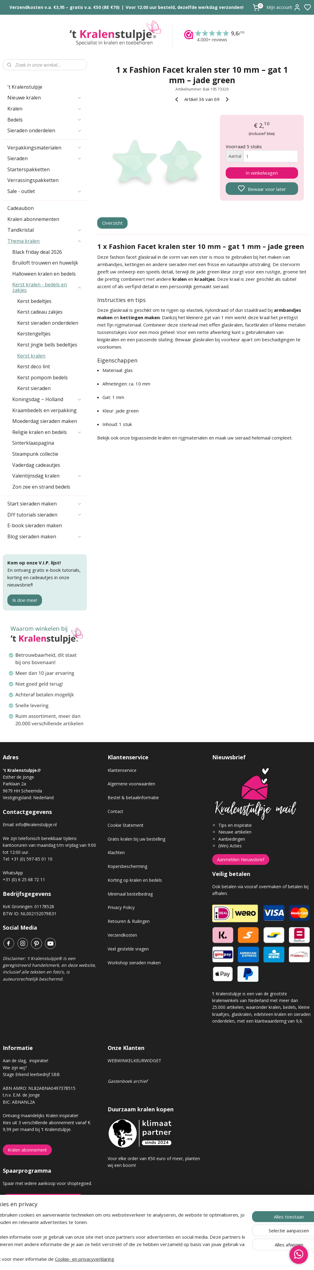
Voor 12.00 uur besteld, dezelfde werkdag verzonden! (184, 7)
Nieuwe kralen (44, 97)
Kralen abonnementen (33, 219)
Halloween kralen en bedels (44, 273)
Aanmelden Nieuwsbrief (240, 859)
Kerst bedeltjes (34, 301)
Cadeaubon (20, 208)
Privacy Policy (121, 907)
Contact (115, 811)
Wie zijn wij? (15, 1068)
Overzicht (112, 223)
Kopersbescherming (127, 866)
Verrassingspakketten (33, 180)
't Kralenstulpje (24, 86)
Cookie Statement (126, 825)
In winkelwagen (262, 173)
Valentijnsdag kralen (47, 475)
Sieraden (44, 158)
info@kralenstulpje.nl (36, 824)
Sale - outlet (44, 191)
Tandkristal (44, 230)
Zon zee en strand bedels (41, 486)
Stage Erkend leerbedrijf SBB (31, 1074)
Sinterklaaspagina (33, 442)
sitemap (178, 1258)
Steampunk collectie (35, 454)
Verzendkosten (122, 935)
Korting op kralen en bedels (135, 880)
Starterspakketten (28, 169)
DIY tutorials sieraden (44, 514)
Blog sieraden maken (44, 536)
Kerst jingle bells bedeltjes (47, 344)
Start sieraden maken (44, 503)
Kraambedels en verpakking (44, 410)
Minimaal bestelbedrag (130, 894)
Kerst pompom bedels (42, 377)
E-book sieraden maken (34, 525)
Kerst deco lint (33, 366)
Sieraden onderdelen (44, 130)
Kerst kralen (31, 355)
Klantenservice (122, 770)
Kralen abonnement (27, 1150)
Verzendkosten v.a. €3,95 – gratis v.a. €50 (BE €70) (65, 7)
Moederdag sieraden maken (44, 421)
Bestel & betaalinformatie (133, 797)
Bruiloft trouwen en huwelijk (45, 262)
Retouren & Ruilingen (129, 921)
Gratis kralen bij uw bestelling (136, 839)
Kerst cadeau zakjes (40, 311)
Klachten (116, 852)
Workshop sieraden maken (134, 963)
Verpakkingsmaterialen (44, 147)
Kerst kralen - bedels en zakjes (47, 287)
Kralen (44, 108)
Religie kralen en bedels (47, 432)
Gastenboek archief (127, 1081)
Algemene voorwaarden (131, 784)
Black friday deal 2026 (37, 252)
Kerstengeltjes (34, 333)
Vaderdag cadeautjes (36, 465)
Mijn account (283, 7)
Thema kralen (44, 241)
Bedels (44, 119)
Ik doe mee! (24, 600)
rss (191, 1258)
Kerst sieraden (34, 388)
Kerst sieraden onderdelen (47, 322)
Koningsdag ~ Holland (47, 399)
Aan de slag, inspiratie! (25, 1060)
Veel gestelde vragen (128, 949)
